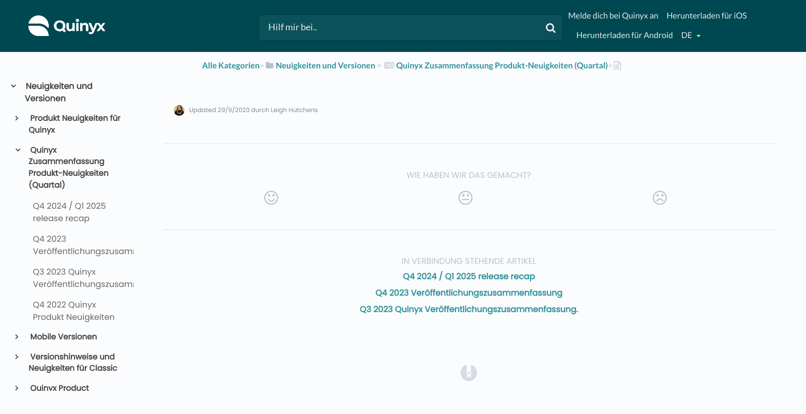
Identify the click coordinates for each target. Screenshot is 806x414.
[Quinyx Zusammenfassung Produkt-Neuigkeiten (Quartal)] (495, 65)
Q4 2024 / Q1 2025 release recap (469, 276)
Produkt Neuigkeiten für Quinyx (75, 124)
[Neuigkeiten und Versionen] (319, 65)
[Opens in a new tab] (469, 373)
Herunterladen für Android (624, 35)
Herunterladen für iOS (707, 16)
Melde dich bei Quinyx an (613, 16)
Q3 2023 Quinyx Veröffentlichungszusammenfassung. (469, 309)
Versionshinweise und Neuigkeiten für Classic (73, 363)
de (687, 35)
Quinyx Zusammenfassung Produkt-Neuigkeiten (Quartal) (68, 168)
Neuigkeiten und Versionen (59, 92)
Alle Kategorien (231, 65)
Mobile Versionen (63, 337)
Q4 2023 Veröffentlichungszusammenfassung (468, 293)
